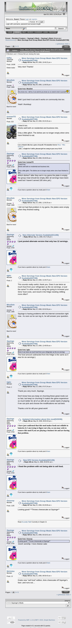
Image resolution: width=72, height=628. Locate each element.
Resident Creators (19, 38)
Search (30, 32)
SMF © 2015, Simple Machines (45, 620)
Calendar (38, 32)
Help (24, 32)
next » (67, 44)
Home (10, 32)
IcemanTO (11, 116)
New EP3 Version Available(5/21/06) (39, 460)
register (34, 19)
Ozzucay (10, 501)
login (27, 19)
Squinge (10, 153)
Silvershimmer (10, 40)
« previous (60, 44)
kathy (9, 58)
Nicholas (11, 571)
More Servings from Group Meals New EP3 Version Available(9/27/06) (43, 40)
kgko (9, 275)
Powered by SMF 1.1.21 (26, 620)
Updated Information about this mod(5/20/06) (42, 419)
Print (66, 47)
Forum (17, 32)
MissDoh (11, 80)
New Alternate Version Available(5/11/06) (41, 235)
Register (52, 32)
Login (46, 32)
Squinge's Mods (33, 38)
